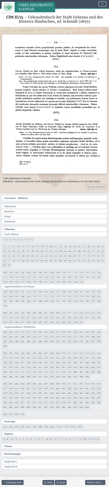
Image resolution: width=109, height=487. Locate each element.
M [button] (47, 439)
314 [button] (87, 353)
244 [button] (63, 322)
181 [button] (99, 296)
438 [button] (28, 393)
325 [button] (52, 358)
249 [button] (11, 332)
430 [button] (81, 388)
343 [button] (57, 362)
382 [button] (87, 372)
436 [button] (16, 393)
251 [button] (22, 332)
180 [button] (93, 296)
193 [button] (69, 301)
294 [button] (75, 341)
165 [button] (5, 296)
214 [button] (87, 312)
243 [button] (57, 322)
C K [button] (12, 439)
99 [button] (9, 265)
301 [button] (11, 353)
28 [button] (89, 246)
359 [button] (52, 367)
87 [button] (56, 260)
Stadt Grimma (11, 234)
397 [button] (75, 376)
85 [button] (46, 260)
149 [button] (11, 291)
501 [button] (11, 414)
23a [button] (11, 426)
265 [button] (5, 336)
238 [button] (28, 322)
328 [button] (69, 358)
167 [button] (16, 296)
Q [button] (62, 439)
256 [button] (52, 332)
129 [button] (75, 277)
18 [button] (42, 246)
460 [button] (57, 397)
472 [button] (28, 402)
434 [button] (5, 393)
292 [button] (63, 341)
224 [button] (46, 317)
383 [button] (93, 372)
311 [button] (69, 353)
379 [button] (69, 372)
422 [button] (34, 388)
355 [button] (28, 367)
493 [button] (52, 407)
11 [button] (9, 246)
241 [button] (46, 322)
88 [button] (60, 260)
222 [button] (34, 317)
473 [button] (34, 402)
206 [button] (40, 312)
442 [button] (52, 393)
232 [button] (93, 317)
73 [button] (93, 256)
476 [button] (52, 402)
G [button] (27, 439)
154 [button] (40, 291)
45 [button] (65, 251)
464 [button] (81, 397)
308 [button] (52, 353)
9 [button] (31, 239)
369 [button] (11, 372)
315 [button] (93, 353)
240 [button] (40, 322)
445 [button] (69, 393)
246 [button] (75, 322)
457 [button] (40, 397)
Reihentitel (10, 206)
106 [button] (40, 272)
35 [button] (18, 251)
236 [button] (16, 322)
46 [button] (70, 251)
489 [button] (28, 407)
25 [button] (75, 246)
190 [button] (52, 301)
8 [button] (28, 239)
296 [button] (87, 341)
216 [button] (99, 312)
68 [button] (70, 256)
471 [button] (22, 402)
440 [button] (40, 393)
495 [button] (63, 407)
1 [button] (3, 239)
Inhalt (7, 216)
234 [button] (5, 322)
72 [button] (89, 256)
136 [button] (16, 281)
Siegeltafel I (10, 461)
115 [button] (93, 272)
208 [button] (52, 312)
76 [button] (4, 260)
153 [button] (34, 291)
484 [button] (99, 402)
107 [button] (46, 272)
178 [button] (81, 296)
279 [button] (87, 336)
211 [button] (69, 312)
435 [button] (11, 393)
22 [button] (60, 246)
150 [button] (16, 291)
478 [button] (63, 402)
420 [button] (22, 388)
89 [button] (65, 260)
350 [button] (99, 362)
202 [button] (16, 312)
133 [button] (99, 277)
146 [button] (75, 281)
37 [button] (28, 251)
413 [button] (81, 383)
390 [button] (34, 376)
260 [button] (75, 332)
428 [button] (69, 388)
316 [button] (99, 353)
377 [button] (57, 372)
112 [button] (75, 272)
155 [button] (46, 291)
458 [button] (46, 397)
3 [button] (10, 239)
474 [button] (40, 402)
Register (8, 434)
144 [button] (63, 281)
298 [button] (99, 341)
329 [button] (75, 358)
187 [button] (34, 301)
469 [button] (11, 402)
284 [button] (16, 341)
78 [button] (14, 260)
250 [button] (16, 332)
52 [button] (98, 251)
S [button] (70, 439)
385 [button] (5, 376)
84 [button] (42, 260)
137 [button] (22, 281)
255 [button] (46, 332)
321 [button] (28, 358)
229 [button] (75, 317)
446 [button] (75, 393)
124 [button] (46, 277)
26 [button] (79, 246)
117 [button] (5, 277)
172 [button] (46, 296)
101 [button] (11, 272)
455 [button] (28, 397)
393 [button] (52, 376)
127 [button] (63, 277)
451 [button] (5, 397)
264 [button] (99, 332)
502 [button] (16, 414)
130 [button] (81, 277)
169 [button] (28, 296)
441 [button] (46, 393)
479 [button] (69, 402)
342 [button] (52, 362)
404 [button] (28, 383)
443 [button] (57, 393)
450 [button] (99, 393)
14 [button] (23, 246)
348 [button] (87, 362)
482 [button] (87, 402)
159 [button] (69, 291)
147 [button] (81, 281)
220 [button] (22, 317)
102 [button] (16, 272)
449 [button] (93, 393)
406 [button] (40, 383)
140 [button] (40, 281)
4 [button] (14, 239)
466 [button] (93, 397)
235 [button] (11, 322)
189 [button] (46, 301)
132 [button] (93, 277)
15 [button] (28, 246)
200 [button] (5, 312)
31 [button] (103, 246)
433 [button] (99, 388)
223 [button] (40, 317)
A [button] (3, 439)
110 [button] (63, 272)
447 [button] (81, 393)
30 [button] (98, 246)
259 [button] (69, 332)
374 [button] (40, 372)
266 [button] (11, 336)
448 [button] (87, 393)
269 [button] (28, 336)
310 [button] (63, 353)
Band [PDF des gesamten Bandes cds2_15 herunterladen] (60, 482)
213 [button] (81, 312)
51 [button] (93, 251)
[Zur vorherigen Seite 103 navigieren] (13, 482)
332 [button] (93, 358)
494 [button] (57, 407)
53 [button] (103, 251)
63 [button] (46, 256)
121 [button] (28, 277)
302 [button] (16, 353)
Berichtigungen (12, 454)
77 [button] (9, 260)
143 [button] (57, 281)
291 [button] (57, 341)
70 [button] (79, 256)
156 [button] (52, 291)
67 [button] (65, 256)
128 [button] (69, 277)
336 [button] (16, 362)
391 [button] (40, 376)
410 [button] (63, 383)
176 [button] (69, 296)
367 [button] (99, 367)
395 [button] (63, 376)
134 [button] (5, 281)
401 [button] (11, 383)
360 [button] (57, 367)
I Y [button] (36, 439)
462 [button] (69, 397)
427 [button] (63, 388)
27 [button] (84, 246)
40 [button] (42, 251)
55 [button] (9, 256)
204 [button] (28, 312)
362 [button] (69, 367)
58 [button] (23, 256)
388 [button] (22, 376)
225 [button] (52, 317)
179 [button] (87, 296)
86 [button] (51, 260)
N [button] (51, 439)
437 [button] (22, 393)
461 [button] (63, 397)
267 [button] (16, 336)
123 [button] (40, 277)
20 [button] (51, 246)
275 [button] (63, 336)
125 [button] (52, 277)
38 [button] (32, 251)
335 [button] (11, 362)
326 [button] (57, 358)
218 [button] (11, 317)
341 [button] (46, 362)
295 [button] (81, 341)
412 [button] (75, 383)
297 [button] (93, 341)
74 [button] (98, 256)
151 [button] (22, 291)
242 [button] (52, 322)
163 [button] (93, 291)
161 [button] (81, 291)
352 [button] (11, 367)
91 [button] (75, 260)
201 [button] (11, 312)
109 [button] (57, 272)
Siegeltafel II (10, 466)
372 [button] (28, 372)
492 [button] (46, 407)
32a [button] (28, 426)
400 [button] (5, 383)
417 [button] (5, 388)
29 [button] (93, 246)
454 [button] (22, 397)
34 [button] (14, 251)
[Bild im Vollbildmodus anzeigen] (105, 31)
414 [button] (87, 383)
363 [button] (75, 367)
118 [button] (11, 277)
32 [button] (4, 251)
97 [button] (103, 260)
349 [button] (93, 362)
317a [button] (72, 426)
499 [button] (87, 407)
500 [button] (5, 414)
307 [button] (46, 353)
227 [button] (63, 317)
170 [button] (34, 296)
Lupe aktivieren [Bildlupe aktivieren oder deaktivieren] (96, 186)
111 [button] (69, 272)
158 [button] (63, 291)
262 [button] (87, 332)
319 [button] (16, 358)
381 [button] (81, 372)
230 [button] (81, 317)
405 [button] (34, 383)
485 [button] (5, 407)
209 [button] (57, 312)
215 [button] (93, 312)
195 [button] (81, 301)
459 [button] (52, 397)
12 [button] (14, 246)
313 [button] (81, 353)
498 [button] (81, 407)
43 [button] (56, 251)
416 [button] (99, 383)
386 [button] (11, 376)
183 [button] (11, 301)
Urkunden (9, 229)
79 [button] (18, 260)
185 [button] (22, 301)
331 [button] (87, 358)
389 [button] (28, 376)
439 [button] (34, 393)
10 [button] (4, 246)
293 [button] (69, 341)
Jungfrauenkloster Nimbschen (20, 327)
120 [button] (22, 277)
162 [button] (87, 291)
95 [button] (93, 260)
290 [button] (52, 341)
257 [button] (57, 332)
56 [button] (14, 256)
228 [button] (69, 317)
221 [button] (28, 317)
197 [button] (93, 301)
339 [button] (34, 362)
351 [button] (5, 367)
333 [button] (99, 358)
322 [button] (34, 358)
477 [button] (57, 402)
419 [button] (16, 388)
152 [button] (28, 291)
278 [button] (81, 336)
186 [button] (28, 301)
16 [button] (32, 246)
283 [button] (11, 341)
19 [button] (46, 246)
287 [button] (34, 341)
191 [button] (57, 301)
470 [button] (16, 402)
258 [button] (63, 332)
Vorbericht (9, 221)
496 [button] (69, 407)
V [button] (81, 439)
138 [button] (28, 281)
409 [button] (57, 383)
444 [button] (63, 393)
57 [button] (18, 256)
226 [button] (57, 317)
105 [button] (34, 272)
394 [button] (57, 376)
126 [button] (57, 277)
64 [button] (51, 256)
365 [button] (87, 367)
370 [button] (16, 372)
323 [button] (40, 358)
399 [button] (87, 376)
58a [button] (52, 426)
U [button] (77, 439)
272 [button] (46, 336)
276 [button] (69, 336)
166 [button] (11, 296)
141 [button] (46, 281)
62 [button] (42, 256)
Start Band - (16, 198)
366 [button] (93, 367)
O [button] (55, 439)
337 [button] (22, 362)
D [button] (16, 439)
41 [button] (46, 251)
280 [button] (93, 336)
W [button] (85, 439)
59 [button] (28, 256)
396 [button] (69, 376)
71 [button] (84, 256)
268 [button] (22, 336)
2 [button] (7, 239)
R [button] (66, 439)
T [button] (73, 439)
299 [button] (5, 346)
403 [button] (22, 383)
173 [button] (52, 296)
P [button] (58, 439)
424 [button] (46, 388)
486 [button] (11, 407)
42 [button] (51, 251)
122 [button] (34, 277)
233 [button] (99, 317)
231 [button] (87, 317)
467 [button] (99, 397)
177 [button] (75, 296)
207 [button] (46, 312)
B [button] (7, 439)
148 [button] (5, 291)
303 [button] (22, 353)
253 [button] (34, 332)
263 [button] (93, 332)
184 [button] (16, 301)
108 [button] (52, 272)
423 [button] (40, 388)
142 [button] (52, 281)
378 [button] (63, 372)
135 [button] (11, 281)
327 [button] (63, 358)
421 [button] (28, 388)
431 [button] (87, 388)
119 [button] (16, 277)
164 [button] (99, 291)
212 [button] (75, 312)
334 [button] (5, 362)
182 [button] (5, 301)
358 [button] (46, 367)
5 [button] (17, 239)
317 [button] (5, 358)
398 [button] (81, 376)
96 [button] (98, 260)
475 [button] (46, 402)
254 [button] (40, 332)
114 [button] (87, 272)
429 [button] (75, 388)
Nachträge (9, 421)
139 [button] (34, 281)
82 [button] (32, 260)
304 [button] (28, 353)
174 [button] (57, 296)
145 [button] (69, 281)
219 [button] (16, 317)
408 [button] (52, 383)
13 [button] (18, 246)
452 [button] (11, 397)
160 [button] (75, 291)
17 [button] (37, 246)
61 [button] (37, 256)
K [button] (39, 439)
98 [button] (4, 265)
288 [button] (40, 341)
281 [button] (99, 336)
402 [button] (16, 383)
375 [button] (46, 372)
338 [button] (28, 362)
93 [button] (84, 260)
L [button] (43, 439)
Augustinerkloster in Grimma (19, 286)
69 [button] (75, 256)
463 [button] (75, 397)
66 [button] (60, 256)
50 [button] (89, 251)
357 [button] (40, 367)
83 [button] (37, 260)
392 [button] (46, 376)
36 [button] (23, 251)
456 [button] (34, 397)
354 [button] (22, 367)
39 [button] (37, 251)
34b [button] (40, 426)
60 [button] (32, 256)
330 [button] (81, 358)
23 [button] (65, 246)
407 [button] (46, 383)
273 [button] (52, 336)
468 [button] (5, 402)
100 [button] (5, 272)
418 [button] (11, 388)
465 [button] (87, 397)
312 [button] (75, 353)
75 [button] (103, 256)
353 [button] (16, 367)
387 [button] (16, 376)
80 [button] (23, 260)
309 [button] (57, 353)
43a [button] (46, 426)
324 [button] (46, 358)
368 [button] (5, 372)
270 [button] (34, 336)
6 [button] (21, 239)
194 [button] (75, 301)
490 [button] (34, 407)
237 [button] (22, 322)
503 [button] (22, 414)
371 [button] (22, 372)
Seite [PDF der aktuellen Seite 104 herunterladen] (48, 482)
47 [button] (75, 251)
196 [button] (87, 301)
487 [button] (16, 407)
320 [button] (22, 358)
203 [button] (22, 312)
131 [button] (87, 277)
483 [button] (93, 402)
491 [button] (40, 407)
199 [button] (5, 305)
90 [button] (70, 260)
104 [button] (28, 272)
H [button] (31, 439)
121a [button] (58, 426)
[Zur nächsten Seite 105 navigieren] (95, 482)
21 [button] (56, 246)
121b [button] (65, 426)
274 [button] (57, 336)
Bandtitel (9, 211)
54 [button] (4, 256)
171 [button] (40, 296)
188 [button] (40, 301)
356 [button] (34, 367)
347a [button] (79, 426)
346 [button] (75, 362)
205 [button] (34, 312)
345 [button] (69, 362)
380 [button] (75, 372)
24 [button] (70, 246)
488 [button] (22, 407)
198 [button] (99, 301)
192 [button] (63, 301)
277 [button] (75, 336)
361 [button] (63, 367)
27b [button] (22, 426)
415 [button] (93, 383)
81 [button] (28, 260)
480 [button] (75, 402)
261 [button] (81, 332)
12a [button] (5, 426)
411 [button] (69, 383)
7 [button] (24, 239)
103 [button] (22, 272)
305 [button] (34, 353)
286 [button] (28, 341)
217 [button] (5, 317)
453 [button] (16, 397)
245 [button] (69, 322)
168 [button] (22, 296)
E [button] (20, 439)
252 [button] (28, 332)
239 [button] (34, 322)
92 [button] (79, 260)
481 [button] (81, 402)
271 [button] (40, 336)
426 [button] (57, 388)
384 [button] (99, 372)
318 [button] (11, 358)
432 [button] (93, 388)
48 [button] (79, 251)
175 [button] (63, 296)
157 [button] (57, 291)
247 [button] (81, 322)
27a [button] (16, 426)
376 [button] (52, 372)
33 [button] (9, 251)
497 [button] (75, 407)
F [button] (23, 439)
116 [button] (99, 272)
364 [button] (81, 367)
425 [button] (52, 388)
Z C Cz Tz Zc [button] (93, 439)
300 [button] (5, 353)
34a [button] (34, 426)
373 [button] (34, 372)
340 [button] (40, 362)
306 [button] (40, 353)
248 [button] (5, 332)
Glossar (8, 446)
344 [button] (63, 362)
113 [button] (81, 272)
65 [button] (56, 256)
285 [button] (22, 341)
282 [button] (5, 341)
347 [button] (81, 362)
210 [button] (63, 312)
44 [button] (60, 251)
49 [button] (84, 251)
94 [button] (89, 260)
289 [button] (46, 341)
